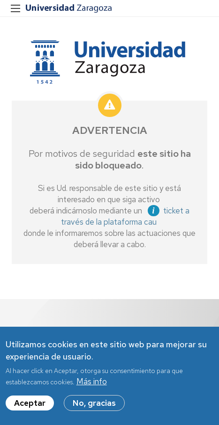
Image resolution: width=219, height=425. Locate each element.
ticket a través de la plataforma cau (125, 216)
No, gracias (94, 406)
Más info (91, 384)
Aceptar (29, 406)
